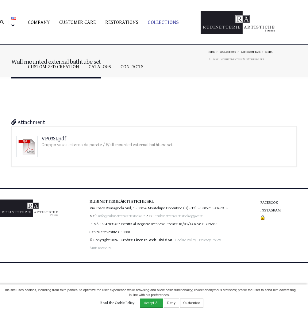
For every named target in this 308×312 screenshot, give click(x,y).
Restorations (121, 22)
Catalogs (100, 67)
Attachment (28, 122)
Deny (171, 303)
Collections (163, 22)
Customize (191, 303)
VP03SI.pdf (53, 138)
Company (39, 22)
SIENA (268, 51)
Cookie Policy (185, 240)
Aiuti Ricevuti (100, 248)
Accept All (152, 303)
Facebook (269, 202)
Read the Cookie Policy (117, 303)
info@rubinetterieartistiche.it (121, 216)
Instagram (270, 210)
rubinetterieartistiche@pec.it (179, 216)
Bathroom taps (250, 51)
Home (211, 51)
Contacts (132, 67)
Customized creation (53, 67)
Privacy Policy (210, 240)
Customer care (77, 22)
